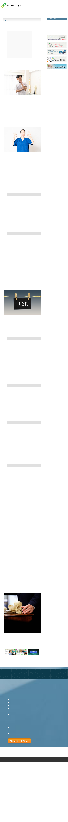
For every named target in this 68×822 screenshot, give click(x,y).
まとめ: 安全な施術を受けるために (18, 47)
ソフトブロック (38, 12)
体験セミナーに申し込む (19, 741)
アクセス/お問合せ (63, 12)
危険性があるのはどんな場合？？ (17, 42)
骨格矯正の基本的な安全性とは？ (17, 40)
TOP (12, 15)
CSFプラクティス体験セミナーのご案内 (19, 56)
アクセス (50, 32)
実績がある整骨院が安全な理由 (17, 44)
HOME (5, 12)
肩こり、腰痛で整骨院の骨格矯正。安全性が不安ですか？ (20, 36)
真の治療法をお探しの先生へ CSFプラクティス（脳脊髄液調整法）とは (20, 50)
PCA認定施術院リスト (54, 12)
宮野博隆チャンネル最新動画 (16, 54)
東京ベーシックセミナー (52, 21)
